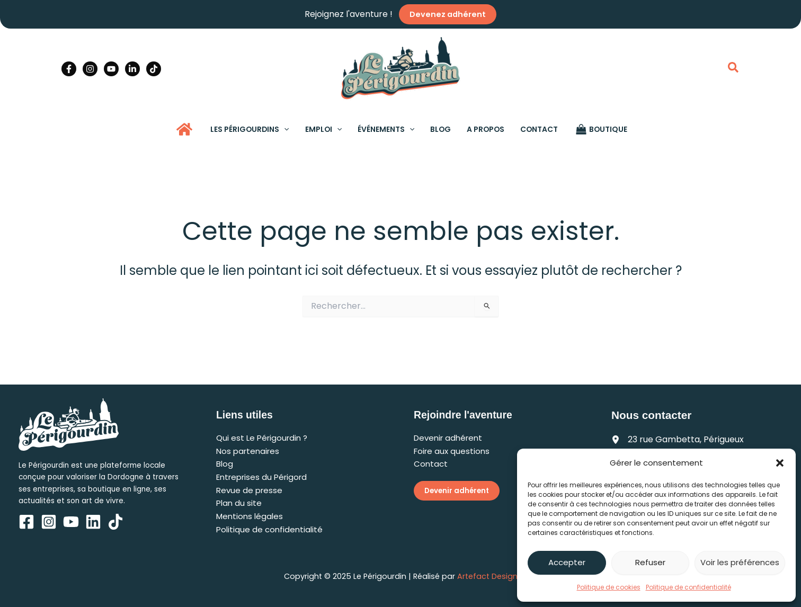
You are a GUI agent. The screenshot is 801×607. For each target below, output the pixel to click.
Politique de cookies (608, 587)
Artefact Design (487, 576)
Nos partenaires (247, 451)
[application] (286, 129)
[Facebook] (68, 68)
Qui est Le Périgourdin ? (261, 437)
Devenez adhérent (448, 14)
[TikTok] (153, 68)
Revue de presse (249, 490)
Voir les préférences (739, 562)
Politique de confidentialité (688, 587)
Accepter (566, 562)
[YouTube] (111, 68)
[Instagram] (90, 68)
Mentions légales (249, 516)
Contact (431, 463)
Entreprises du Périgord (261, 477)
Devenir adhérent (448, 437)
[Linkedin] (132, 68)
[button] (780, 463)
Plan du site (239, 502)
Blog (224, 463)
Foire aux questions (452, 451)
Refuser (650, 562)
